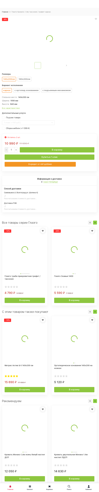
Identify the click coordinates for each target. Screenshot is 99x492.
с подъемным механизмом (56, 90)
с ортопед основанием (26, 90)
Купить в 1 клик (50, 157)
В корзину (57, 150)
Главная (5, 12)
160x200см (24, 79)
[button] (66, 65)
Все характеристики (11, 108)
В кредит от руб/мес (40, 164)
